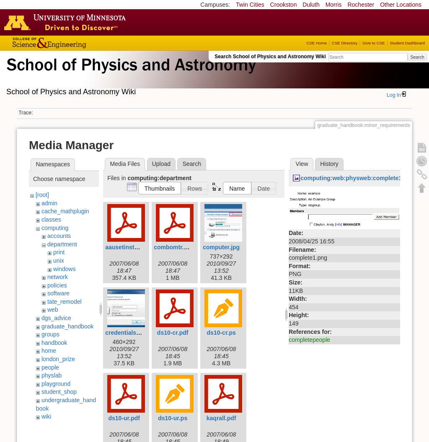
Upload (161, 163)
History (329, 163)
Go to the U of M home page (67, 22)
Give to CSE (373, 43)
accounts (59, 236)
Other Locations (400, 4)
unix (58, 260)
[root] (42, 194)
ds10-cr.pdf (173, 332)
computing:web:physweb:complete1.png (357, 178)
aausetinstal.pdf (127, 247)
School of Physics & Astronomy (130, 74)
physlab (51, 375)
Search (417, 56)
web (52, 309)
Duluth (310, 4)
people (50, 367)
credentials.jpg (126, 332)
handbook (54, 342)
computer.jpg (221, 247)
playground (55, 383)
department (62, 244)
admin (49, 203)
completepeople (309, 339)
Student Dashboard (407, 43)
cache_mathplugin (65, 211)
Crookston (283, 4)
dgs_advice (56, 318)
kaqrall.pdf (221, 418)
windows (64, 269)
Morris (334, 4)
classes (51, 219)
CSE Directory (344, 43)
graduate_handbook (67, 326)
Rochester (360, 4)
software (58, 293)
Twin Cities (250, 4)
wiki (46, 416)
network (57, 277)
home (48, 350)
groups (50, 334)
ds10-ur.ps (172, 418)
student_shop (59, 391)
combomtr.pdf (173, 247)
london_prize (58, 359)
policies (57, 285)
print (59, 252)
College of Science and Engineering (75, 43)
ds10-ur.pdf (124, 418)
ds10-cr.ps (221, 332)
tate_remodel (64, 301)
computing (55, 228)
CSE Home (316, 43)
